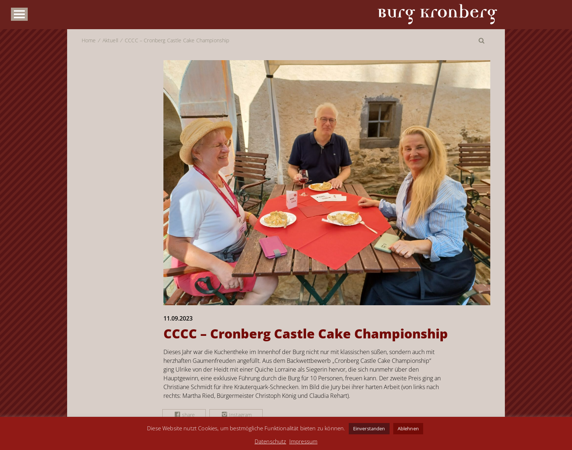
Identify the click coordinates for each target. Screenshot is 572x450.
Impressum (303, 441)
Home (89, 40)
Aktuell (110, 40)
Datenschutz (270, 441)
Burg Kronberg (437, 14)
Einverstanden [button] (369, 428)
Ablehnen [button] (408, 428)
